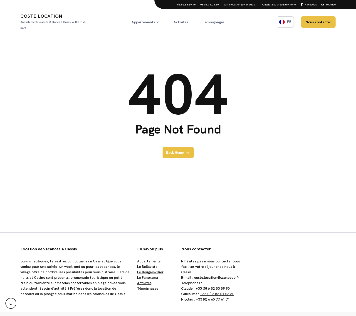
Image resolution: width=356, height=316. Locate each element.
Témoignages (147, 288)
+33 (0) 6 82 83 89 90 (212, 288)
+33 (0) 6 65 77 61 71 (213, 299)
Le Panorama (147, 277)
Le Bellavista (147, 266)
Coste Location (54, 22)
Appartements (149, 261)
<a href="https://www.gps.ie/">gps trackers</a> (291, 274)
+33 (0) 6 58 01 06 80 (217, 294)
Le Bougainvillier (150, 272)
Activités (144, 283)
